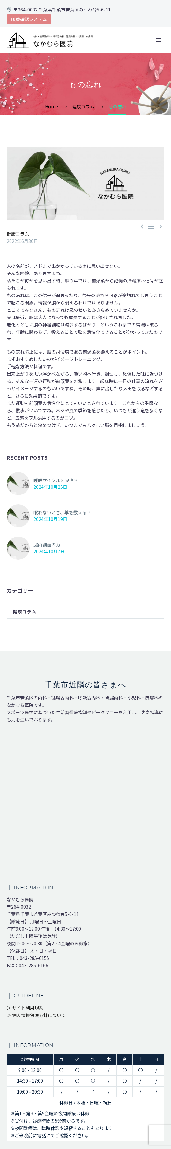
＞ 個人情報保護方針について (36, 1015)
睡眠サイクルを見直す (55, 480)
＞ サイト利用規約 (25, 1008)
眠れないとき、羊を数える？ (62, 512)
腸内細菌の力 (46, 544)
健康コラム (18, 234)
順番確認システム (29, 19)
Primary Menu (158, 40)
